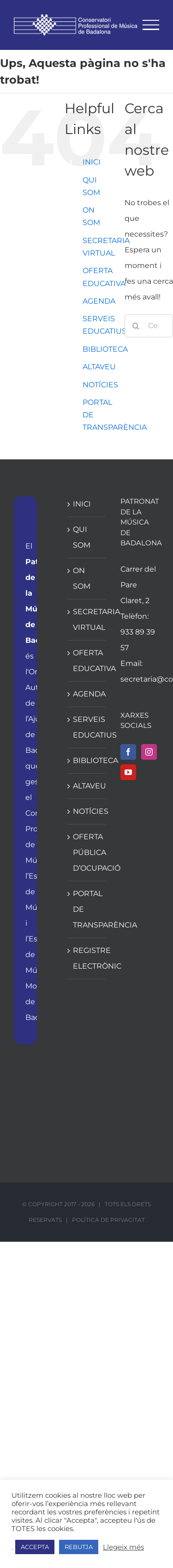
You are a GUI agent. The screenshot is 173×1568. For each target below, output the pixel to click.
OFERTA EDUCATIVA (87, 660)
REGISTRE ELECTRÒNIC (87, 958)
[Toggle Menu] (151, 25)
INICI (92, 162)
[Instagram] (149, 752)
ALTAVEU (99, 366)
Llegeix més (123, 1547)
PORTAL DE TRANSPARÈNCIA (87, 909)
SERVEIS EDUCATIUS (87, 727)
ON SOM (81, 578)
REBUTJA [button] (79, 1546)
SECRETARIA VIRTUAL (87, 619)
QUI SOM (81, 537)
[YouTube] (128, 772)
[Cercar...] (149, 325)
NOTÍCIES (100, 384)
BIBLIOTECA (105, 349)
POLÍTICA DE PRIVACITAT (108, 1219)
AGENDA (99, 301)
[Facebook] (128, 752)
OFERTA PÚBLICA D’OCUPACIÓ (87, 852)
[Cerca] (136, 325)
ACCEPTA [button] (35, 1546)
